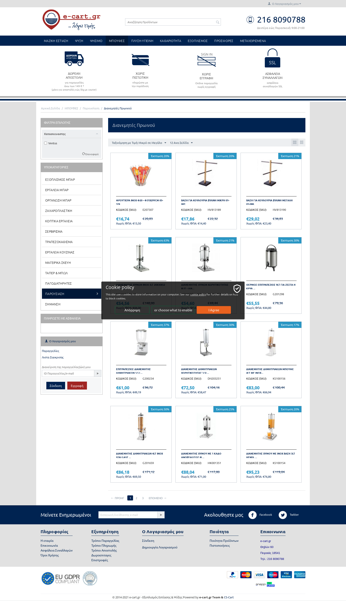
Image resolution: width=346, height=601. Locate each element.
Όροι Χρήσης (50, 555)
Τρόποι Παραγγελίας (105, 540)
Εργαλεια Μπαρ (56, 190)
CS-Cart (229, 597)
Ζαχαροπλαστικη (58, 210)
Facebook (260, 515)
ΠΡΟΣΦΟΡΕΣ (223, 40)
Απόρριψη (132, 310)
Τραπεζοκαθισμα (59, 242)
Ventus (50, 143)
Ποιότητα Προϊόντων (224, 540)
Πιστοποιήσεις (220, 545)
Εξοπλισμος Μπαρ (60, 179)
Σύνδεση (56, 386)
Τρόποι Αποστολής (104, 550)
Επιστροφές (99, 560)
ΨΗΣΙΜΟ (96, 40)
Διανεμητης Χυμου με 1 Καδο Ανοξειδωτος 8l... (201, 455)
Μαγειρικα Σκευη (58, 262)
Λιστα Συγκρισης (53, 357)
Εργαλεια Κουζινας (59, 252)
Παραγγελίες (50, 351)
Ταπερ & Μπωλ (56, 273)
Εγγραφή (77, 386)
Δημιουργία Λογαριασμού (159, 547)
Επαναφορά (92, 154)
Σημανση (52, 304)
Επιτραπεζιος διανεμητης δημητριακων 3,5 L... (133, 371)
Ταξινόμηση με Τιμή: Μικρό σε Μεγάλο (139, 143)
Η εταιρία (47, 540)
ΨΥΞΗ (79, 40)
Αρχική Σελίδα (50, 108)
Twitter (288, 515)
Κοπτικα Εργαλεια (59, 221)
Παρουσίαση (91, 108)
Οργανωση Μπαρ (58, 200)
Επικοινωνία (49, 545)
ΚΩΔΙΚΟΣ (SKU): (126, 209)
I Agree (214, 310)
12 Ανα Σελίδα (181, 143)
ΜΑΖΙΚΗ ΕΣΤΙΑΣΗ (56, 40)
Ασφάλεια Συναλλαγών (57, 550)
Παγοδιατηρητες (58, 283)
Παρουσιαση (54, 293)
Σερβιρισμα (54, 231)
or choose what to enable (173, 310)
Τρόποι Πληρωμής (103, 545)
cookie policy (201, 294)
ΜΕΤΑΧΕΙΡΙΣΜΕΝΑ (253, 40)
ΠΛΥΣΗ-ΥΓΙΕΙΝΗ (142, 40)
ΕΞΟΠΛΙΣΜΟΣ (198, 40)
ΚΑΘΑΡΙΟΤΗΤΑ (170, 40)
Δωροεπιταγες (101, 555)
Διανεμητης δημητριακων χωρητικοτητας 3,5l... (199, 371)
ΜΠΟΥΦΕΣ (117, 40)
